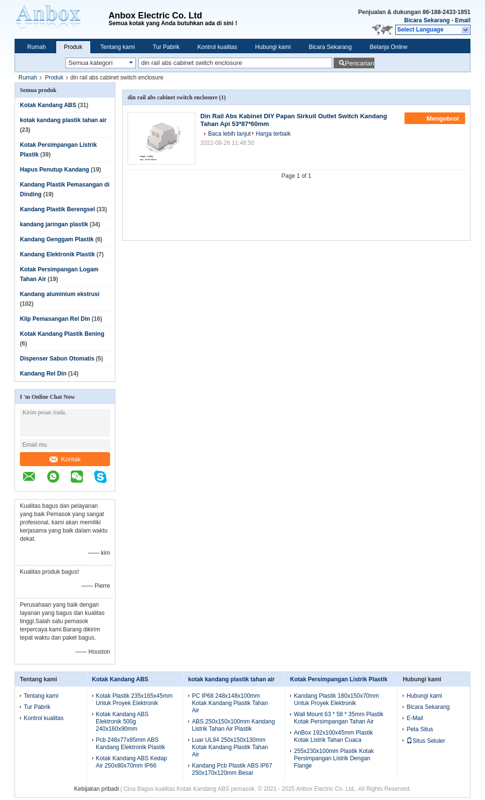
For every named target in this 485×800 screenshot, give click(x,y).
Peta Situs (419, 729)
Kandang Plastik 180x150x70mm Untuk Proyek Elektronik (336, 699)
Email (462, 20)
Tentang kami (117, 47)
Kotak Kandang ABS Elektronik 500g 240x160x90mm (122, 721)
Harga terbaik (273, 133)
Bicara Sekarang (427, 20)
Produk (73, 47)
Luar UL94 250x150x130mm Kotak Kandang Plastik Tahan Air (230, 747)
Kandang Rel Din (43, 373)
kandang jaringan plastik (54, 224)
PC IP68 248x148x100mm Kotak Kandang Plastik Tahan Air (230, 703)
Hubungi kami (273, 47)
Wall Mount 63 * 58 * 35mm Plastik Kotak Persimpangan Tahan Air (338, 718)
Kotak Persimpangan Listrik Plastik (339, 679)
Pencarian (359, 63)
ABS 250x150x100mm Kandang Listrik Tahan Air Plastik (233, 725)
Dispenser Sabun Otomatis (57, 358)
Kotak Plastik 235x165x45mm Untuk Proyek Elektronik (134, 699)
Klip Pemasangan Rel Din (55, 318)
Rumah (36, 47)
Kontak (65, 459)
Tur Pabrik (166, 47)
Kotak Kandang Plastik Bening (62, 333)
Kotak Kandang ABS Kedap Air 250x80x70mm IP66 (131, 762)
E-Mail (414, 718)
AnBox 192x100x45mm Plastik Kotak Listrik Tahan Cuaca (333, 736)
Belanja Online (388, 47)
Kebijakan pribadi (96, 788)
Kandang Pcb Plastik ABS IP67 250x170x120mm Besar (232, 769)
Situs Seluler (425, 740)
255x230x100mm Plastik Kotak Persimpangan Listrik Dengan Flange (334, 758)
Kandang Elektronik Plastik (57, 254)
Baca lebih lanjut (229, 133)
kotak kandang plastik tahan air (63, 120)
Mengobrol (436, 118)
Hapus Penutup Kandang (54, 169)
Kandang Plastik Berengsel (57, 209)
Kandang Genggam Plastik (57, 239)
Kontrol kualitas (217, 47)
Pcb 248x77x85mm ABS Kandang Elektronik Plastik (130, 744)
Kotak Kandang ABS (48, 105)
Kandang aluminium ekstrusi (59, 294)
